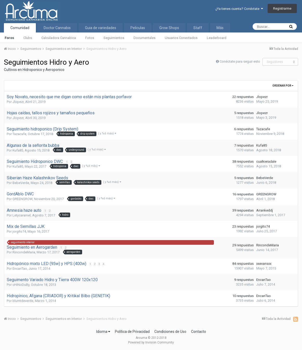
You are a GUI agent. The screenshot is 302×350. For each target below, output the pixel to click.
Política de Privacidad (132, 331)
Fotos (89, 38)
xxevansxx (263, 264)
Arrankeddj (264, 210)
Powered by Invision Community (151, 342)
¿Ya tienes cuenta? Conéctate (239, 9)
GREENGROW (22, 199)
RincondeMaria (23, 252)
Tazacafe (19, 134)
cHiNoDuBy (20, 285)
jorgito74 (19, 231)
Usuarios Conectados (181, 38)
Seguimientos (113, 38)
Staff (197, 28)
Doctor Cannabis (57, 28)
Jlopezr (18, 102)
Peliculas (137, 28)
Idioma (103, 331)
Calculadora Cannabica (58, 38)
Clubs (27, 38)
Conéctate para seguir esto (240, 61)
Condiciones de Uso (170, 331)
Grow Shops (169, 28)
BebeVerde (20, 183)
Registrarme (282, 8)
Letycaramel (21, 215)
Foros (9, 38)
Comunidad (19, 28)
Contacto (198, 331)
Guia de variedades (100, 28)
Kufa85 (17, 150)
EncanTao (19, 268)
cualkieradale (266, 161)
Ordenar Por (282, 85)
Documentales (144, 38)
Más (220, 28)
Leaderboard (216, 38)
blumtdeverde (22, 301)
